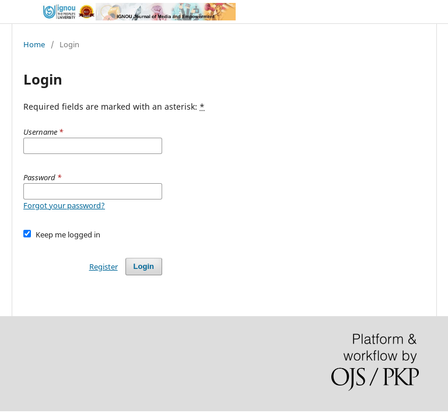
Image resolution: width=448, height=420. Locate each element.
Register (103, 266)
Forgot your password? (64, 205)
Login (144, 266)
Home (34, 44)
